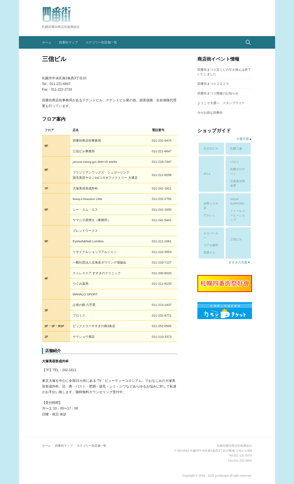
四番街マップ (68, 42)
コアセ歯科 (210, 245)
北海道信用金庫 (237, 183)
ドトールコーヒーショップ (237, 215)
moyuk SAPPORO (237, 201)
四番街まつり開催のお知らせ (217, 93)
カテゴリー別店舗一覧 (101, 42)
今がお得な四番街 (210, 112)
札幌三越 (236, 148)
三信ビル (236, 239)
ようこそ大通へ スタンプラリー (221, 103)
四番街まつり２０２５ (213, 83)
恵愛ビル (209, 252)
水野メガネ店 (210, 206)
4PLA (206, 173)
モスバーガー (210, 236)
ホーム (46, 42)
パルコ (234, 161)
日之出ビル (210, 148)
